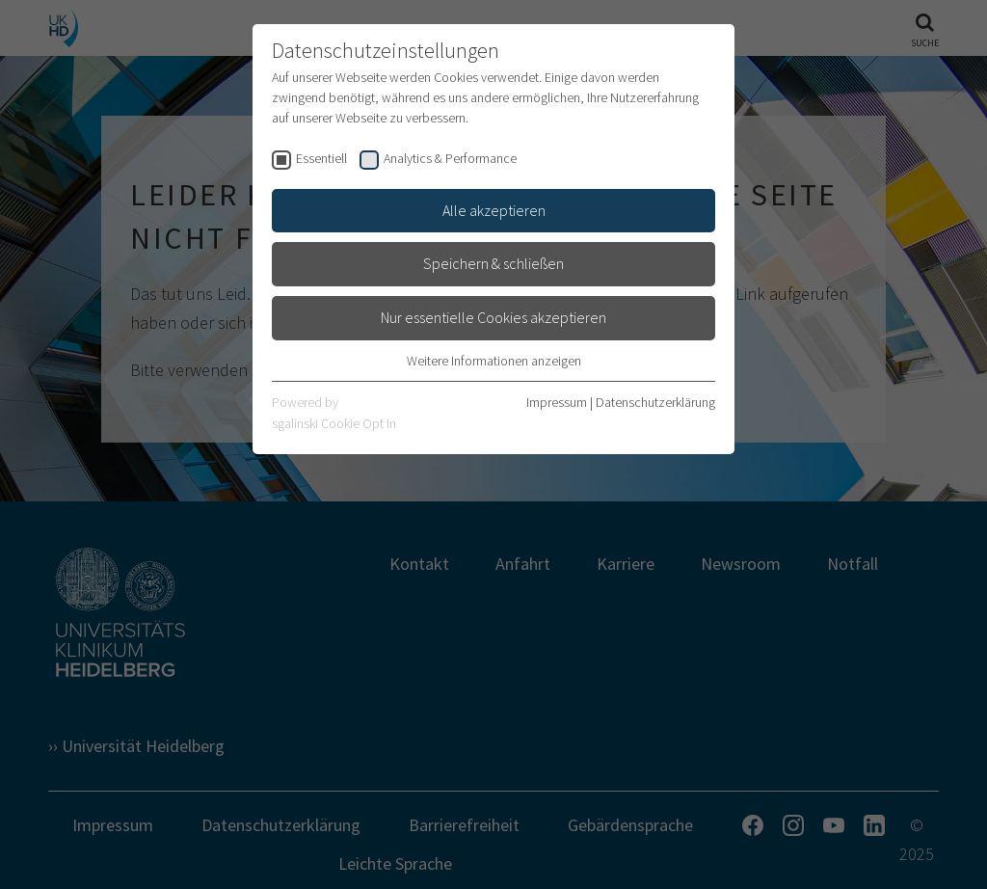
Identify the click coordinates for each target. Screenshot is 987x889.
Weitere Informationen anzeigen (494, 360)
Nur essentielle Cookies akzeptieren (493, 317)
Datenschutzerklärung (655, 402)
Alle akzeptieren (494, 210)
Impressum (556, 402)
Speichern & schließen (493, 263)
